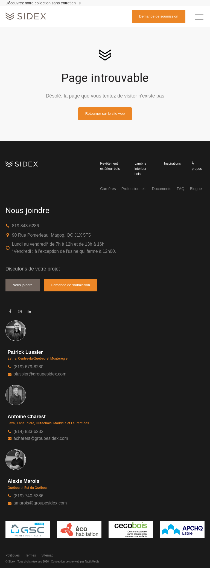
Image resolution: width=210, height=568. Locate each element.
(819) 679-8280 (28, 367)
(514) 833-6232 (28, 431)
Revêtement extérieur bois (110, 166)
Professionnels (134, 189)
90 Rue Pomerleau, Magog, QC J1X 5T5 (51, 235)
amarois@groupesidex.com (40, 503)
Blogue (196, 189)
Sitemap (47, 555)
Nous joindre (23, 285)
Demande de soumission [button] (158, 16)
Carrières (108, 189)
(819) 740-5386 (28, 496)
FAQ (180, 189)
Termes (30, 555)
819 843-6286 (25, 225)
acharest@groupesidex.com (40, 438)
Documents (161, 189)
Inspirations (172, 163)
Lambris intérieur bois (140, 169)
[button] (199, 16)
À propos (197, 166)
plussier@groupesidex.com (39, 374)
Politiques (12, 555)
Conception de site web (65, 561)
